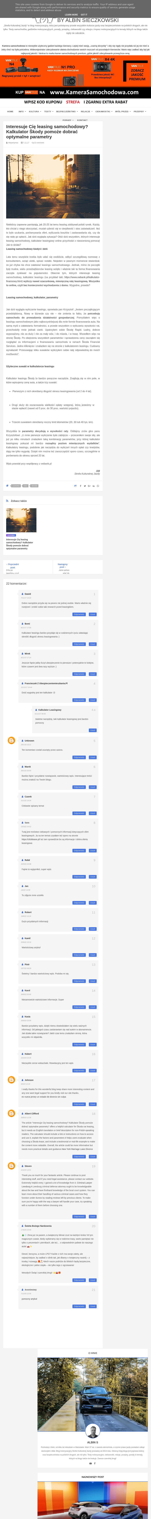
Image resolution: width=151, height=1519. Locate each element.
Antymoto (116, 413)
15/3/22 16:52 (26, 826)
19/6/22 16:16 (26, 916)
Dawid (28, 594)
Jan (26, 886)
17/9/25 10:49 (26, 1230)
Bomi (27, 624)
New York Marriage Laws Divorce (77, 1149)
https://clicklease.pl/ (31, 839)
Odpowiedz (79, 614)
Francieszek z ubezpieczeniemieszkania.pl (46, 683)
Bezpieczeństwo (66, 111)
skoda (34, 486)
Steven (28, 1166)
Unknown (29, 741)
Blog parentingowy (121, 358)
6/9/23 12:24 (25, 1084)
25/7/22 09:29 (26, 968)
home (10, 111)
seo (25, 486)
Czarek (28, 796)
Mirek (27, 653)
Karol (27, 990)
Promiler (116, 376)
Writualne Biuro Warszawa (124, 465)
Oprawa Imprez (119, 381)
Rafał (27, 860)
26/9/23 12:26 (26, 1117)
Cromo (115, 434)
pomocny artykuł (29, 1299)
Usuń (92, 614)
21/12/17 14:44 (26, 687)
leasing (16, 486)
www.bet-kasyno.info (72, 1517)
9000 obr (116, 408)
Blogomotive (118, 428)
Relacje (85, 111)
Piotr (27, 964)
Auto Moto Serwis (120, 397)
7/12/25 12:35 (26, 1294)
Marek (28, 767)
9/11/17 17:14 (26, 657)
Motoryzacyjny (131, 1503)
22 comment (38, 143)
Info (21, 111)
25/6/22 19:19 (26, 942)
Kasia (27, 1016)
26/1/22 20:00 (26, 771)
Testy (47, 111)
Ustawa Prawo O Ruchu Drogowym (122, 369)
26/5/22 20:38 (26, 864)
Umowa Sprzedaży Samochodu (127, 490)
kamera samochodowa (30, 1416)
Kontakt (82, 120)
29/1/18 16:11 (26, 745)
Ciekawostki (102, 111)
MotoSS (116, 439)
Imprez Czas (118, 402)
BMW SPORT (118, 392)
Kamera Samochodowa (123, 363)
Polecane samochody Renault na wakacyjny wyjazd (127, 616)
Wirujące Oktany (120, 455)
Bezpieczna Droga (120, 423)
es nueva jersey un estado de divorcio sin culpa (44, 1097)
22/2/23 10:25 (26, 1058)
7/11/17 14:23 (26, 598)
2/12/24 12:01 (26, 1170)
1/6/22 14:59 (25, 890)
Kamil (27, 938)
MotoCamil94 (118, 387)
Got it (84, 15)
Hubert (28, 1054)
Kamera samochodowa (123, 460)
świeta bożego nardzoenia (38, 1226)
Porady (67, 120)
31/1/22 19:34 (26, 800)
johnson (29, 1080)
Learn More (71, 15)
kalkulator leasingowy (49, 710)
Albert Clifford (32, 1113)
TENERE (116, 449)
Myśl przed (121, 111)
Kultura (34, 111)
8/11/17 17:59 (26, 628)
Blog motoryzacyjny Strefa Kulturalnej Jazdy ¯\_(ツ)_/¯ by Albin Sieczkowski (75, 18)
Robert (28, 912)
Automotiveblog (119, 418)
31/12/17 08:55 (40, 714)
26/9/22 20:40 (26, 994)
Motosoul (116, 444)
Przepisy (139, 111)
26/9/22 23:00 (26, 1020)
